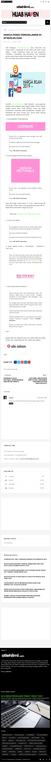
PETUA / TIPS (27, 749)
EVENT (4, 740)
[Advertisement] (25, 514)
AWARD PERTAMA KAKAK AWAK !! (30, 214)
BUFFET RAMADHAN (23, 738)
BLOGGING (12, 738)
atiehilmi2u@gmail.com (32, 261)
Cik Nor (11, 398)
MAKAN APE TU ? (29, 746)
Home (5, 30)
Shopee (34, 752)
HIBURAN (10, 740)
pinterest (24, 488)
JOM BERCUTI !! (23, 743)
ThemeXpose (10, 759)
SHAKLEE (27, 752)
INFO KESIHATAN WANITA (9, 743)
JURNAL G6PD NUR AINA (35, 743)
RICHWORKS (12, 752)
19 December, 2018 (42, 397)
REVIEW (4, 752)
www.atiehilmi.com (23, 48)
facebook (24, 476)
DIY (43, 738)
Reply (11, 403)
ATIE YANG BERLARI (42, 735)
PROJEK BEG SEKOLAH (39, 749)
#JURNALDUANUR (7, 735)
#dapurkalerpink (19, 735)
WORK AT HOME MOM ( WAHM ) (27, 754)
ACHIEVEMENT (30, 735)
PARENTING (18, 749)
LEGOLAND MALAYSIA (16, 746)
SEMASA (20, 752)
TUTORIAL (13, 754)
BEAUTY (4, 738)
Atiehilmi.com (26, 759)
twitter (24, 480)
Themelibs (18, 759)
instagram (24, 484)
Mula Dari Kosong (41, 746)
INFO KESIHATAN (20, 740)
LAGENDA (5, 746)
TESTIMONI (5, 754)
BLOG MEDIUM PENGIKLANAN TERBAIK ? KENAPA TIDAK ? (22, 696)
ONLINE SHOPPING (7, 749)
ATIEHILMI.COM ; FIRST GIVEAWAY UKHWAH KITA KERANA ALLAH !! (25, 559)
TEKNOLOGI (42, 752)
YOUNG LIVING (43, 754)
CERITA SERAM (35, 738)
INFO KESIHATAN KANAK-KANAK (36, 740)
